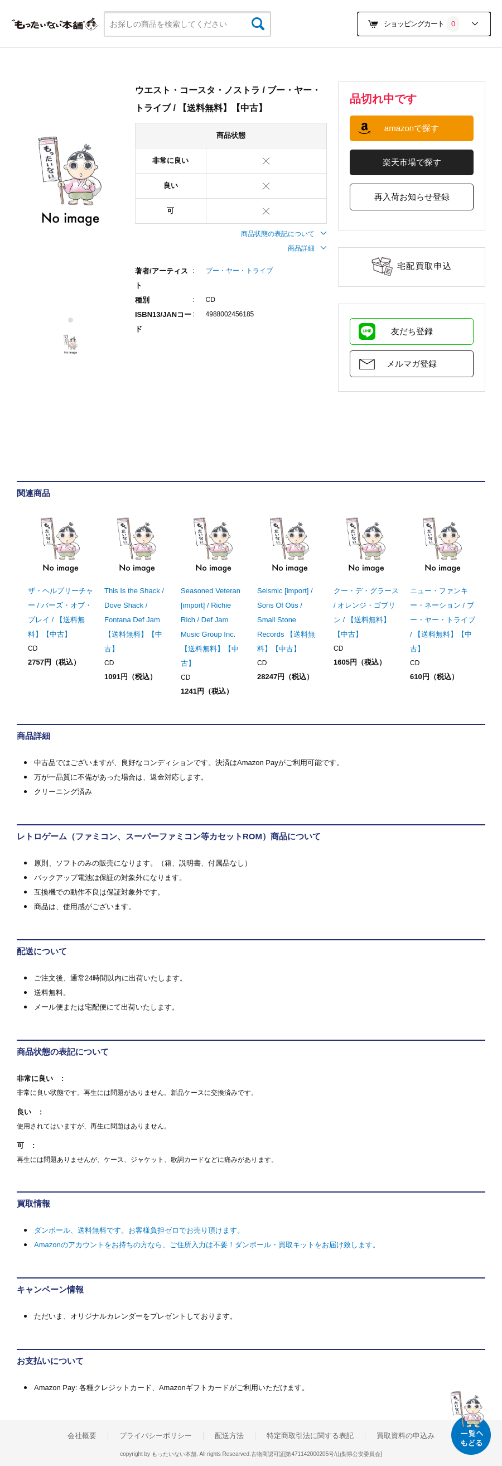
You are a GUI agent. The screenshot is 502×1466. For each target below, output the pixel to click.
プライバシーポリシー (155, 1436)
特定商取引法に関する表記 (310, 1436)
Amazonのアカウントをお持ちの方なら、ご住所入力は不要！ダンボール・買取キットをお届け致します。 (207, 1245)
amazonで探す (411, 128)
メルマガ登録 (412, 363)
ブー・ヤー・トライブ (239, 271)
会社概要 (81, 1436)
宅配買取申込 (424, 266)
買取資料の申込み (405, 1436)
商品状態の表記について (284, 234)
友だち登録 (412, 331)
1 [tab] (71, 320)
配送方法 (229, 1436)
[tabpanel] (70, 181)
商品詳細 (307, 248)
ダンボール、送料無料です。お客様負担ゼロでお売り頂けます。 (139, 1230)
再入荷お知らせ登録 (412, 196)
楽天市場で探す (412, 162)
